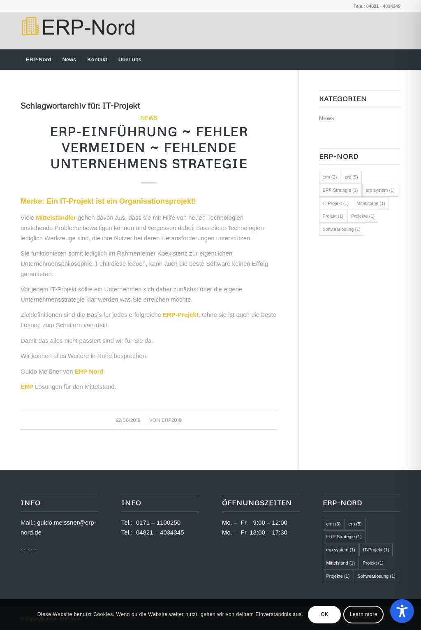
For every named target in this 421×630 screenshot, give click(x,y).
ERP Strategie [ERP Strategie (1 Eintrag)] (340, 190)
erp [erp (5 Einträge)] (351, 176)
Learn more (363, 614)
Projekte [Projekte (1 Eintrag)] (363, 216)
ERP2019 (172, 420)
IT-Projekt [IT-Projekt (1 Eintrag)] (336, 203)
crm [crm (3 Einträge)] (330, 176)
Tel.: (128, 522)
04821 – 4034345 (160, 532)
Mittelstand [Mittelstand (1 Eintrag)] (370, 203)
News (148, 117)
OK (324, 614)
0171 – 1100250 (158, 522)
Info (131, 502)
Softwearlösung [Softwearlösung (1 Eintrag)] (342, 229)
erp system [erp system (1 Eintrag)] (380, 190)
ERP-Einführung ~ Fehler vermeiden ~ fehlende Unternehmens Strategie (149, 147)
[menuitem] (38, 59)
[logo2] (77, 30)
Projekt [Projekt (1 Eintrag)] (333, 216)
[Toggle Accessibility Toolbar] (402, 611)
